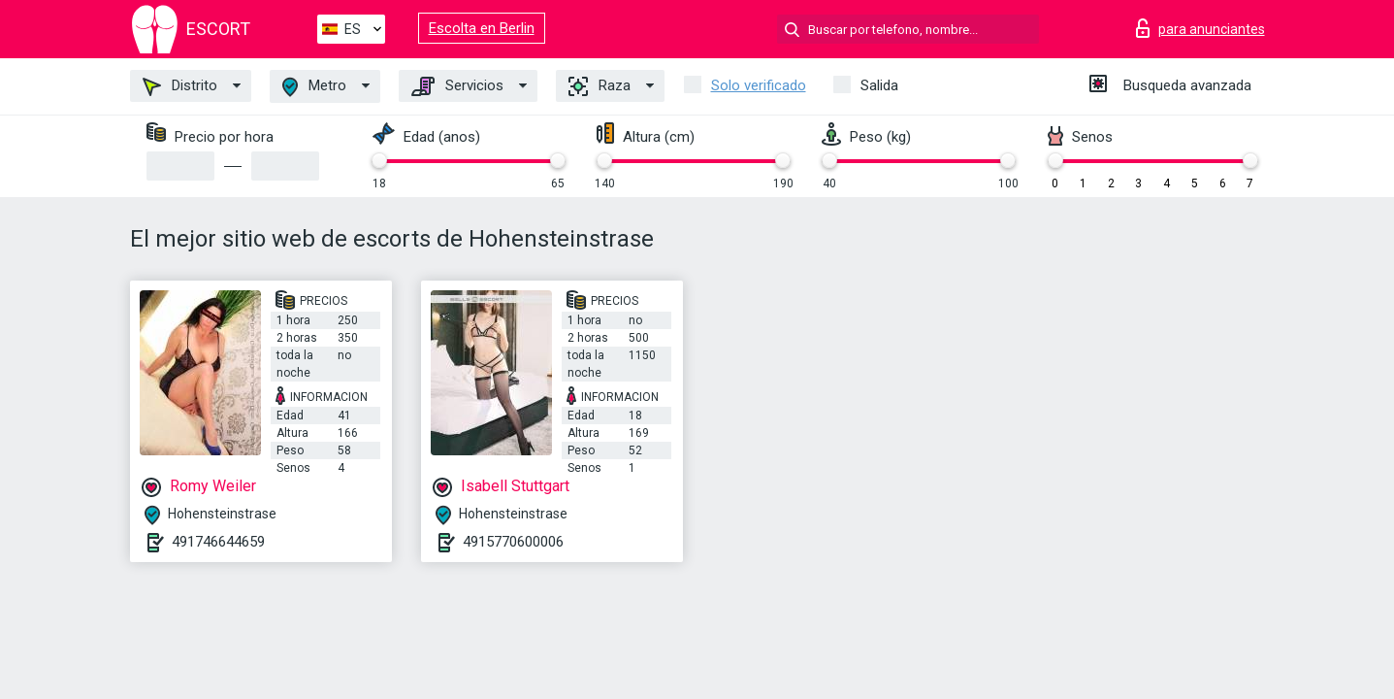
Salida (879, 85)
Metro (314, 87)
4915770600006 (513, 541)
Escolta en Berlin (482, 28)
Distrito (180, 86)
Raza (599, 86)
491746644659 (218, 541)
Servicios (457, 86)
